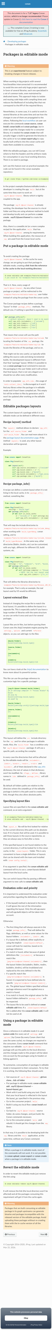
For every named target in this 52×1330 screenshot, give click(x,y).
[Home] (4, 41)
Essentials (42, 31)
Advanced (27, 34)
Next (44, 1234)
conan (27, 4)
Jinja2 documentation (36, 669)
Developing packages (17, 41)
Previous (10, 1234)
